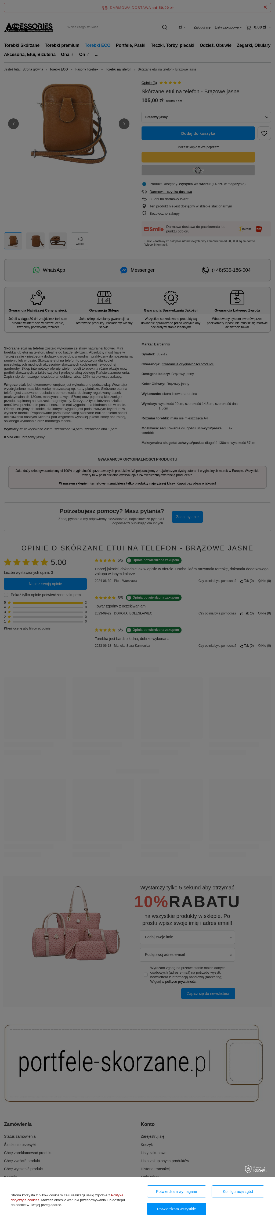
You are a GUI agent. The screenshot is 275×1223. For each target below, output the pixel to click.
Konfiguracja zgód (238, 1191)
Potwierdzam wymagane (176, 1191)
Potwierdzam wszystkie (176, 1209)
